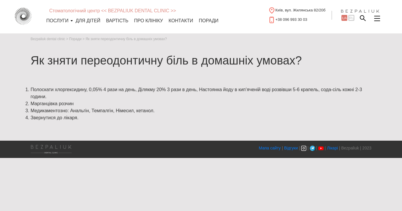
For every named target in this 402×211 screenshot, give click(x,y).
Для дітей (88, 20)
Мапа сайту (270, 148)
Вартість (117, 20)
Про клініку (148, 20)
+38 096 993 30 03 (291, 19)
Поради (208, 20)
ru (351, 18)
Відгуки (291, 148)
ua (344, 18)
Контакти (181, 20)
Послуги (57, 20)
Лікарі (332, 148)
